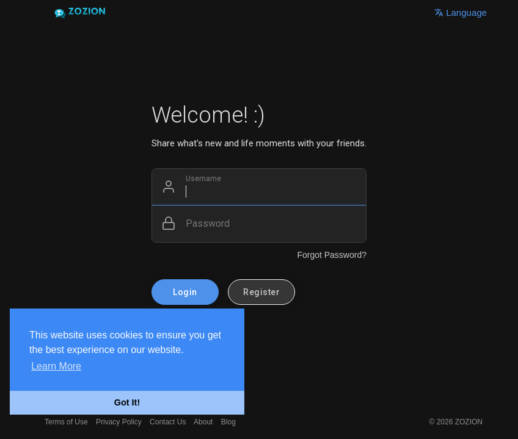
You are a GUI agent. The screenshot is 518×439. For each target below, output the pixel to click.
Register (261, 292)
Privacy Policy (119, 422)
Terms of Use (66, 422)
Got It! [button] (127, 402)
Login (185, 292)
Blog (228, 422)
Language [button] (460, 12)
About (203, 422)
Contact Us (168, 422)
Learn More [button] (56, 366)
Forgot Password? (332, 255)
